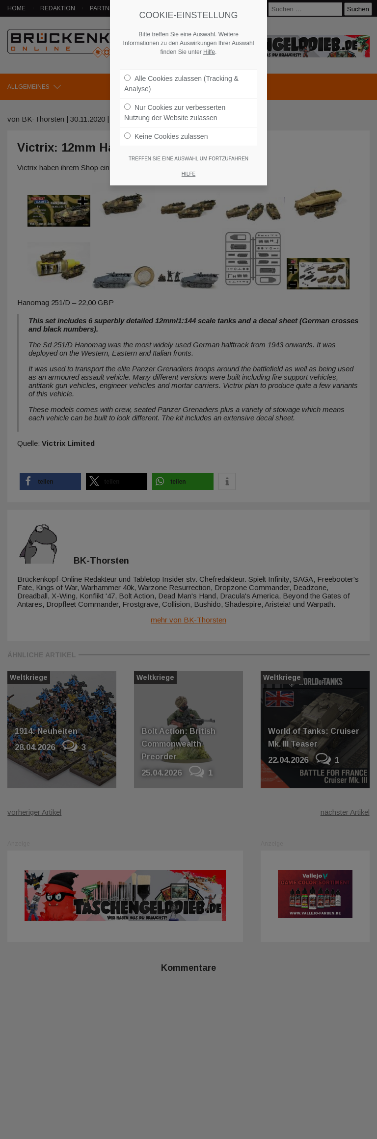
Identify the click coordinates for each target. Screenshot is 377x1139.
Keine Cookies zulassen (166, 131)
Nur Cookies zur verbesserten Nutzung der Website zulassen (174, 108)
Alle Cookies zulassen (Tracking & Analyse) (181, 79)
